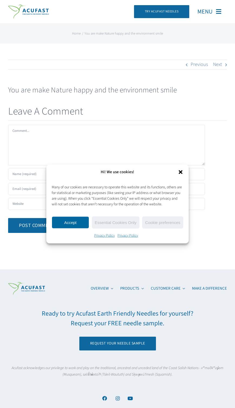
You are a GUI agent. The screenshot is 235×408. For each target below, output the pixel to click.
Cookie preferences (162, 222)
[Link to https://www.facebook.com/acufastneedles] (104, 398)
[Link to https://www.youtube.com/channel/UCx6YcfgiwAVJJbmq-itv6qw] (130, 398)
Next (217, 64)
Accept (70, 222)
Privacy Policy (104, 235)
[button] (180, 172)
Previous (199, 64)
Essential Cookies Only (115, 222)
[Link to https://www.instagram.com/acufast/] (117, 398)
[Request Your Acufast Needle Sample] (162, 11)
